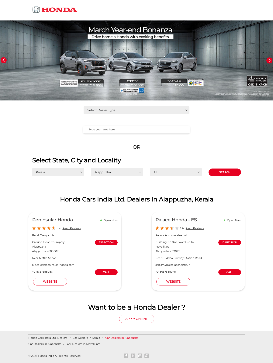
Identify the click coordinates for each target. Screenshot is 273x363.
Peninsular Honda (52, 220)
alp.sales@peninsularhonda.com (53, 265)
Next (269, 60)
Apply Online (136, 319)
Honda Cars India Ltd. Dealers (48, 337)
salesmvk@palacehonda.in (172, 265)
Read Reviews (72, 228)
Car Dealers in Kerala (86, 337)
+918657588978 (165, 271)
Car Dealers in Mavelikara (83, 344)
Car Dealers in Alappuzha (44, 344)
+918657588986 (42, 271)
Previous (3, 60)
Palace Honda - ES (176, 220)
